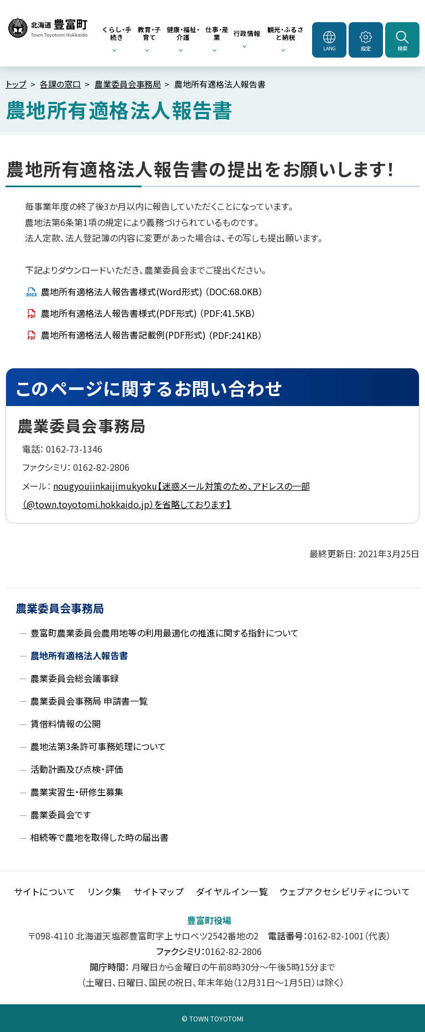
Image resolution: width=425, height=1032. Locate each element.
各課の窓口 (60, 84)
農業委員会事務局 (128, 84)
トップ (16, 84)
